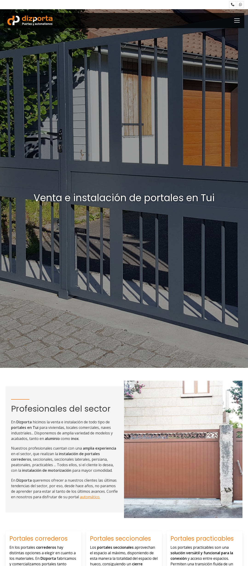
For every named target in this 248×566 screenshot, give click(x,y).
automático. (90, 496)
